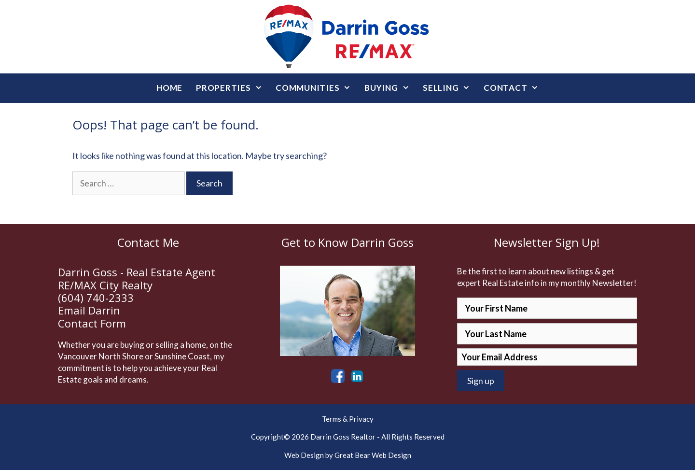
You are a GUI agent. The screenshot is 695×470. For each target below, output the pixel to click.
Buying (390, 87)
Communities (317, 87)
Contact (514, 87)
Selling (450, 87)
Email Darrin (89, 310)
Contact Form (92, 323)
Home (169, 88)
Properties (232, 87)
